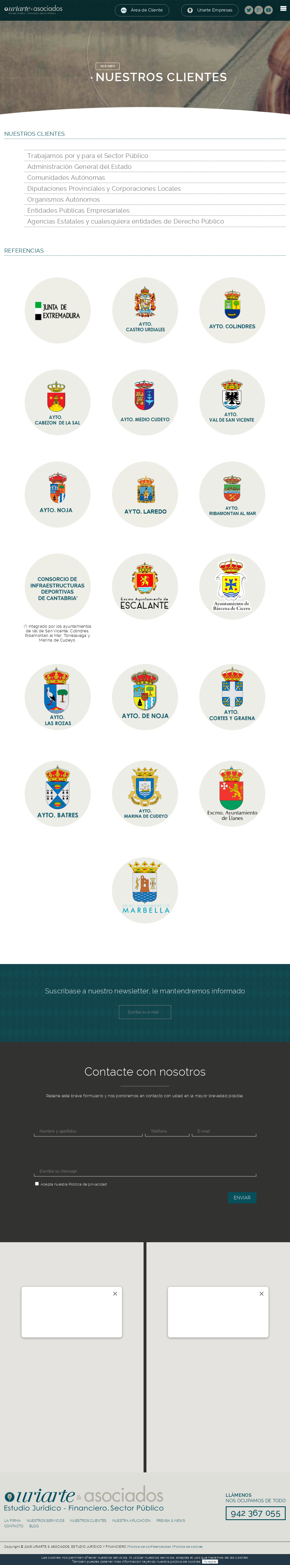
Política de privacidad (88, 1184)
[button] (71, 1349)
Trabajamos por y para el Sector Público (87, 155)
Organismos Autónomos (63, 199)
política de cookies (185, 1562)
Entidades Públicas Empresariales (78, 210)
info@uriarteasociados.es (51, 1324)
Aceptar (210, 1562)
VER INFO (107, 66)
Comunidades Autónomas (66, 177)
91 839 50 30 (191, 1331)
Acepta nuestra (54, 1184)
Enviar (242, 1198)
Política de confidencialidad (149, 1547)
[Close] (115, 1294)
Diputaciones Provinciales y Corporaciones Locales (104, 188)
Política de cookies (187, 1547)
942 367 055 (44, 1331)
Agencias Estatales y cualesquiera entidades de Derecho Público (125, 221)
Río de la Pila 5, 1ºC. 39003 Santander (48, 1311)
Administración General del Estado (79, 166)
